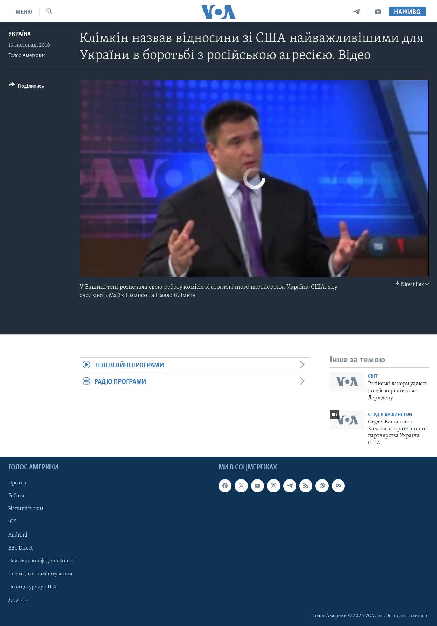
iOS (12, 522)
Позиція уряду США (32, 587)
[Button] (26, 87)
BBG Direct (20, 548)
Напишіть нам (25, 509)
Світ (373, 376)
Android (17, 535)
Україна (19, 34)
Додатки (18, 600)
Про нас (17, 483)
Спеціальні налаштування (40, 574)
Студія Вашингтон (390, 414)
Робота (16, 496)
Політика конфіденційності (42, 561)
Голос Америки (26, 55)
